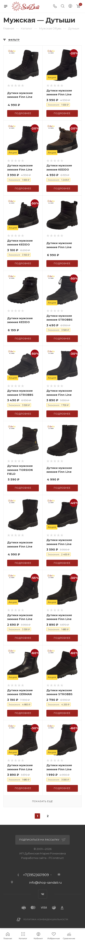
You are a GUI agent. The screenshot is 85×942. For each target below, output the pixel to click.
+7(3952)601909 (36, 875)
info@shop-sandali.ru (45, 882)
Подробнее (23, 113)
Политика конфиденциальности (45, 919)
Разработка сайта (33, 858)
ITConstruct (56, 858)
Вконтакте (42, 894)
